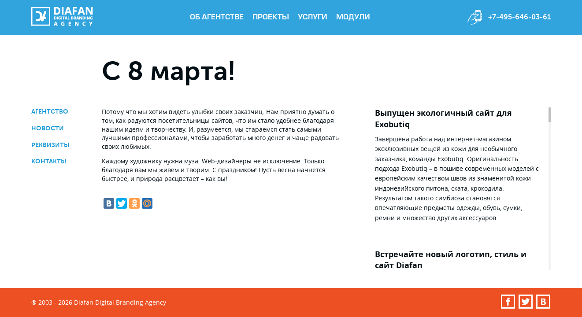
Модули (353, 17)
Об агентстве (217, 17)
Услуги (312, 17)
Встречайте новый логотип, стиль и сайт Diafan (450, 260)
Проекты (270, 17)
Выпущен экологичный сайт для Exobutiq (443, 118)
